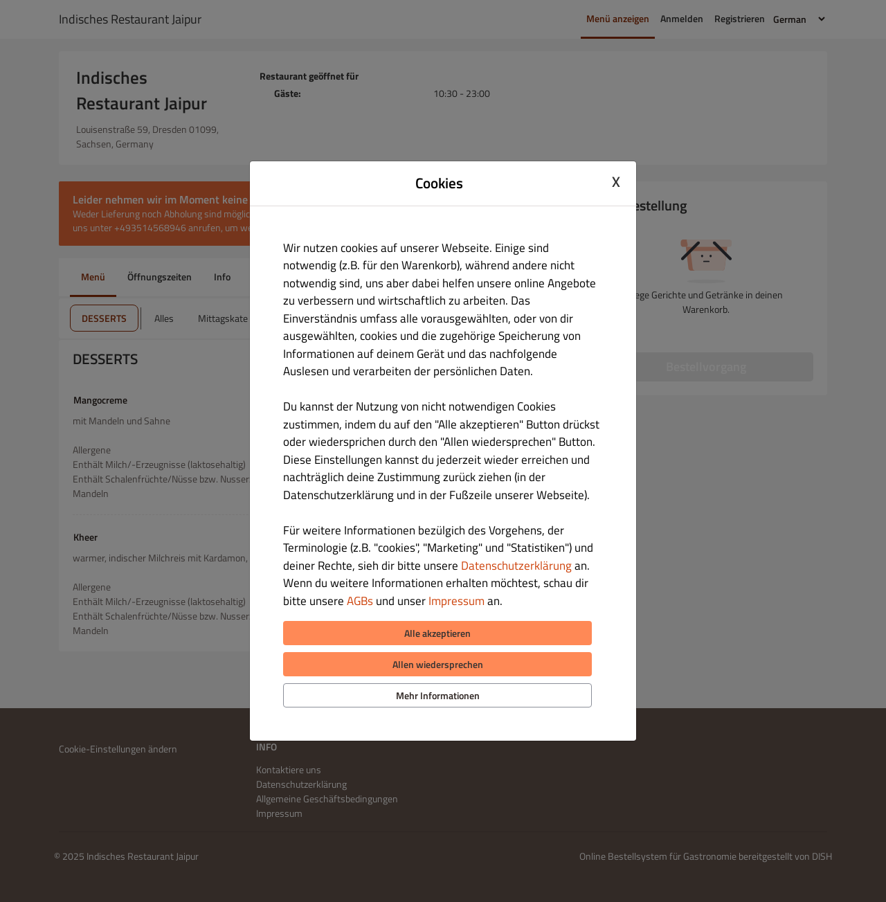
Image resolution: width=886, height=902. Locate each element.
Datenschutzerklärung (516, 566)
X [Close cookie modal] (616, 181)
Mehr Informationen (438, 695)
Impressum (456, 601)
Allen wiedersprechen (437, 664)
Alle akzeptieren (437, 633)
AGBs (360, 601)
